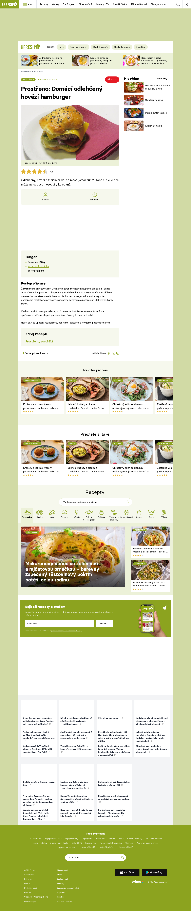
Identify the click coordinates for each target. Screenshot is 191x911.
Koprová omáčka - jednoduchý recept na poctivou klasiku (101, 61)
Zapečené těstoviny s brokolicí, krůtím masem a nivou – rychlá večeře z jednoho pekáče (149, 585)
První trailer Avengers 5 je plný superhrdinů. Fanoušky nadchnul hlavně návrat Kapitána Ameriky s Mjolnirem (38, 800)
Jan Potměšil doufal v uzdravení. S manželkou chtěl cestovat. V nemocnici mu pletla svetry (76, 735)
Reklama (28, 879)
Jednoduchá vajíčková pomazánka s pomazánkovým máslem (51, 61)
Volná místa (29, 875)
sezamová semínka (38, 266)
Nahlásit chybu (30, 901)
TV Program (69, 4)
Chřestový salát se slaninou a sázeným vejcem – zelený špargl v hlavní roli (131, 406)
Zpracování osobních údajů (68, 888)
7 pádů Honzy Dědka (59, 843)
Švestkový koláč (126, 847)
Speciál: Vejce (120, 4)
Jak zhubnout (35, 839)
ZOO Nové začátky (153, 839)
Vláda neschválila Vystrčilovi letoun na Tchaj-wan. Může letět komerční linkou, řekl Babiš (37, 749)
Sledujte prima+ (159, 4)
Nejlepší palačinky (108, 847)
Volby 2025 (77, 843)
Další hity (162, 78)
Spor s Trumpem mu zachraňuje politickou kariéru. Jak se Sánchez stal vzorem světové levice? (38, 721)
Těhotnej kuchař (139, 4)
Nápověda (61, 892)
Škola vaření (85, 4)
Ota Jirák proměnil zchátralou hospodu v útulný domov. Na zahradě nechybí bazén (111, 813)
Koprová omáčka (153, 125)
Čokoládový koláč (154, 100)
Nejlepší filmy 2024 (53, 839)
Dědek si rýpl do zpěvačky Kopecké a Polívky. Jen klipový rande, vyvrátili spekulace (76, 721)
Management (62, 870)
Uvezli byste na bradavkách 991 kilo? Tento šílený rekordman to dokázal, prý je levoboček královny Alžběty (113, 736)
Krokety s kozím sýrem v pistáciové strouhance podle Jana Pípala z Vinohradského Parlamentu (42, 406)
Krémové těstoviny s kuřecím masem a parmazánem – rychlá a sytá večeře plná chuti (150, 551)
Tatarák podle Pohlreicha (111, 843)
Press (59, 875)
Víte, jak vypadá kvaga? (110, 718)
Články (55, 4)
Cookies (27, 892)
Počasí (121, 839)
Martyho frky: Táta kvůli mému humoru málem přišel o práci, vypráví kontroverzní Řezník (74, 785)
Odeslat (104, 623)
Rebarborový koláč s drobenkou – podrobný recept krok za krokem (154, 61)
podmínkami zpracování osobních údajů (66, 631)
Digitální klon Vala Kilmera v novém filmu (39, 783)
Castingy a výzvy (63, 879)
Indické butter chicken (156, 112)
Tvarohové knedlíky (88, 847)
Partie (112, 839)
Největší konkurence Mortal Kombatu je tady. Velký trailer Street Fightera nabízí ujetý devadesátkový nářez (36, 814)
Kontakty (60, 883)
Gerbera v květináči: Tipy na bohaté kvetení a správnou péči (114, 783)
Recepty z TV (102, 4)
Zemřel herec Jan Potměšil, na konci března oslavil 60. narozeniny (76, 749)
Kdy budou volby (134, 839)
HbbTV (27, 883)
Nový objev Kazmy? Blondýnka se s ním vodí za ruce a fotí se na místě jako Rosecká (76, 813)
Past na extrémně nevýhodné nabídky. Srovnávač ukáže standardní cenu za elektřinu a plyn (39, 736)
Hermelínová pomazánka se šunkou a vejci (157, 87)
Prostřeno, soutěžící (47, 79)
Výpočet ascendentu (67, 847)
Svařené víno (90, 843)
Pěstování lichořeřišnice (146, 843)
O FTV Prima (29, 870)
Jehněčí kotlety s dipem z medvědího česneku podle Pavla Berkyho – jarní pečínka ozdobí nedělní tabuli (86, 406)
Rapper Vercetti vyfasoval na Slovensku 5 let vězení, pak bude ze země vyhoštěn (76, 799)
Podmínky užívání (31, 888)
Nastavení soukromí (65, 901)
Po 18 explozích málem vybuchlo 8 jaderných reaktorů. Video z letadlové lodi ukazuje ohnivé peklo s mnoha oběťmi (114, 750)
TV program (86, 839)
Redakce (60, 897)
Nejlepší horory (71, 839)
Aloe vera (129, 843)
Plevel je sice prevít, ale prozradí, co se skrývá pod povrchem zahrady (114, 799)
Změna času (100, 839)
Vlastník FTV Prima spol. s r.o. (36, 897)
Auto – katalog (40, 843)
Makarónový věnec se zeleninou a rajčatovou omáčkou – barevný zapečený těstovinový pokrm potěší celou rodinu (62, 572)
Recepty (44, 4)
